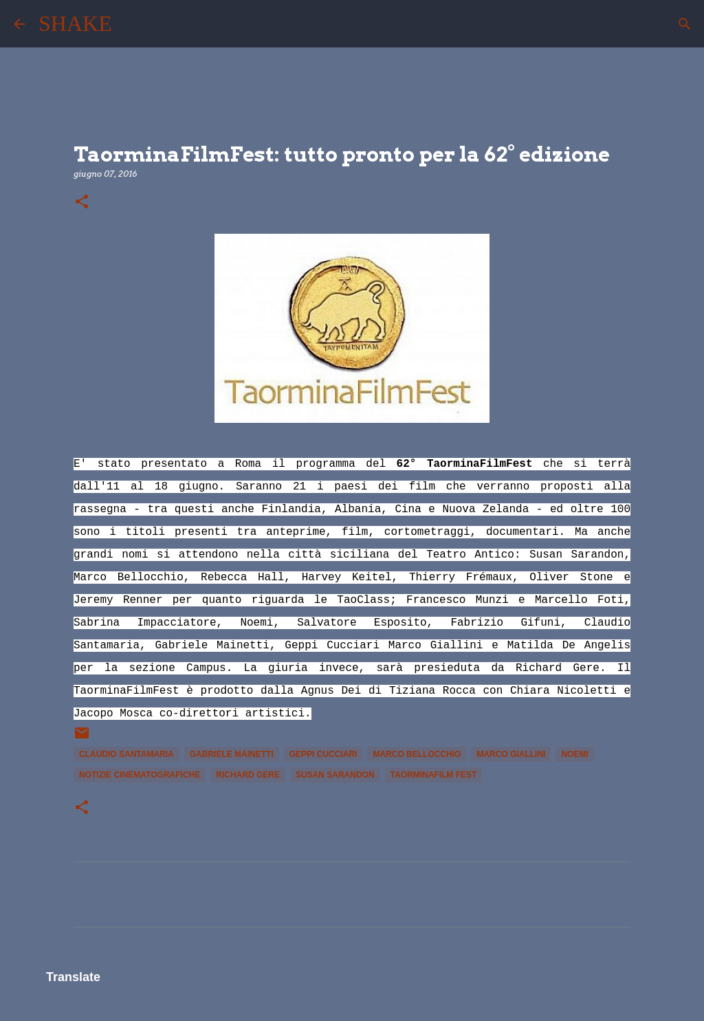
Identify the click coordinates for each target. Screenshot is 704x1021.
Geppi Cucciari (323, 754)
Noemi (574, 754)
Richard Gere (248, 775)
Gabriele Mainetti (232, 754)
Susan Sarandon (335, 775)
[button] (82, 202)
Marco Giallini (510, 754)
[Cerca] (131, 24)
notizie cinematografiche (139, 775)
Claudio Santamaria (126, 754)
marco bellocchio (417, 754)
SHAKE (75, 23)
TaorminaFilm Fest (433, 775)
